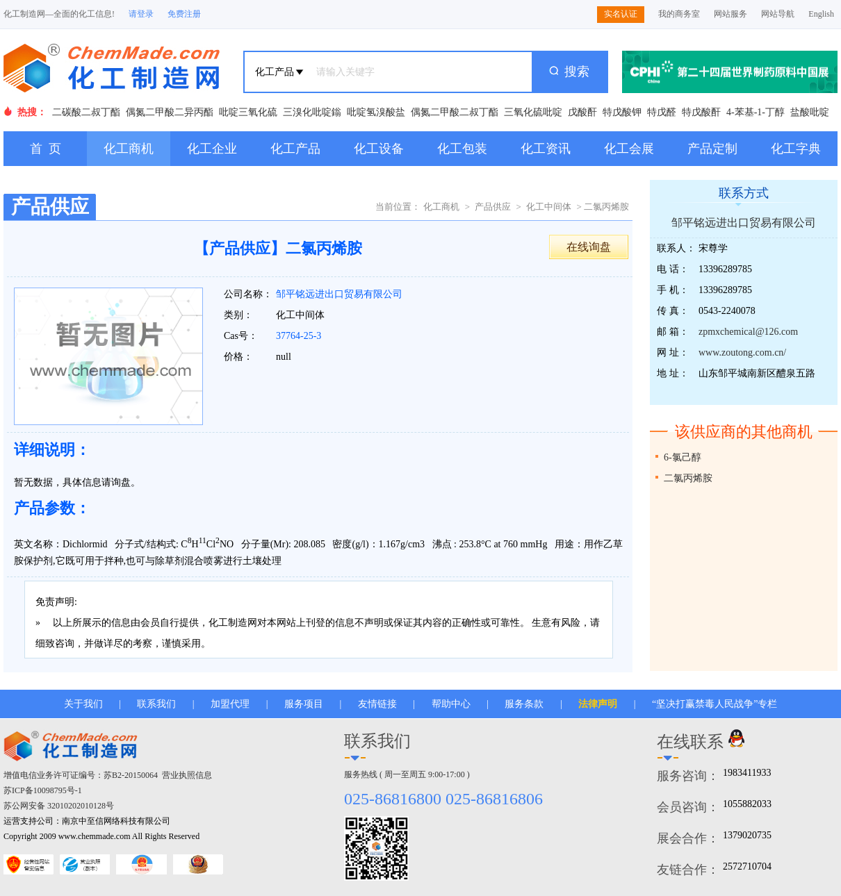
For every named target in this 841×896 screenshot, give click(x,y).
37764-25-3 (298, 336)
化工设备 (379, 149)
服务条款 (524, 704)
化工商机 (129, 149)
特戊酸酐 (701, 112)
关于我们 (83, 704)
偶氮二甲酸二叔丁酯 (454, 112)
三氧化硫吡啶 (533, 112)
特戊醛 (661, 112)
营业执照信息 (187, 775)
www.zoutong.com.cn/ (742, 352)
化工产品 (295, 149)
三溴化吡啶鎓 (312, 112)
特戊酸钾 (622, 112)
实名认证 (620, 14)
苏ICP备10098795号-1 (42, 790)
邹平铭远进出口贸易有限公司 (339, 294)
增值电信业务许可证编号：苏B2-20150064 (80, 775)
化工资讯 (546, 149)
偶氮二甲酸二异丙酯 (169, 112)
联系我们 (156, 704)
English (821, 14)
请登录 (141, 14)
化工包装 (462, 149)
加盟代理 (230, 704)
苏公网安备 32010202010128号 (58, 806)
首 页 (45, 149)
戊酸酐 (582, 112)
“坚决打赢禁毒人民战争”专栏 (714, 704)
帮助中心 (451, 704)
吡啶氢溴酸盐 (376, 112)
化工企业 (212, 149)
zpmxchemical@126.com (748, 331)
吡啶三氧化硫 (248, 112)
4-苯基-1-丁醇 (755, 112)
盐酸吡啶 (809, 112)
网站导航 (777, 14)
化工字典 (796, 149)
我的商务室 (679, 14)
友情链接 (377, 704)
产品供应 (493, 206)
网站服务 (730, 14)
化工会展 (629, 149)
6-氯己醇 (682, 457)
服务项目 (303, 704)
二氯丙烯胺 (688, 478)
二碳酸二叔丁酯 (86, 112)
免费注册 (184, 14)
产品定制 (712, 149)
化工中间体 (548, 206)
